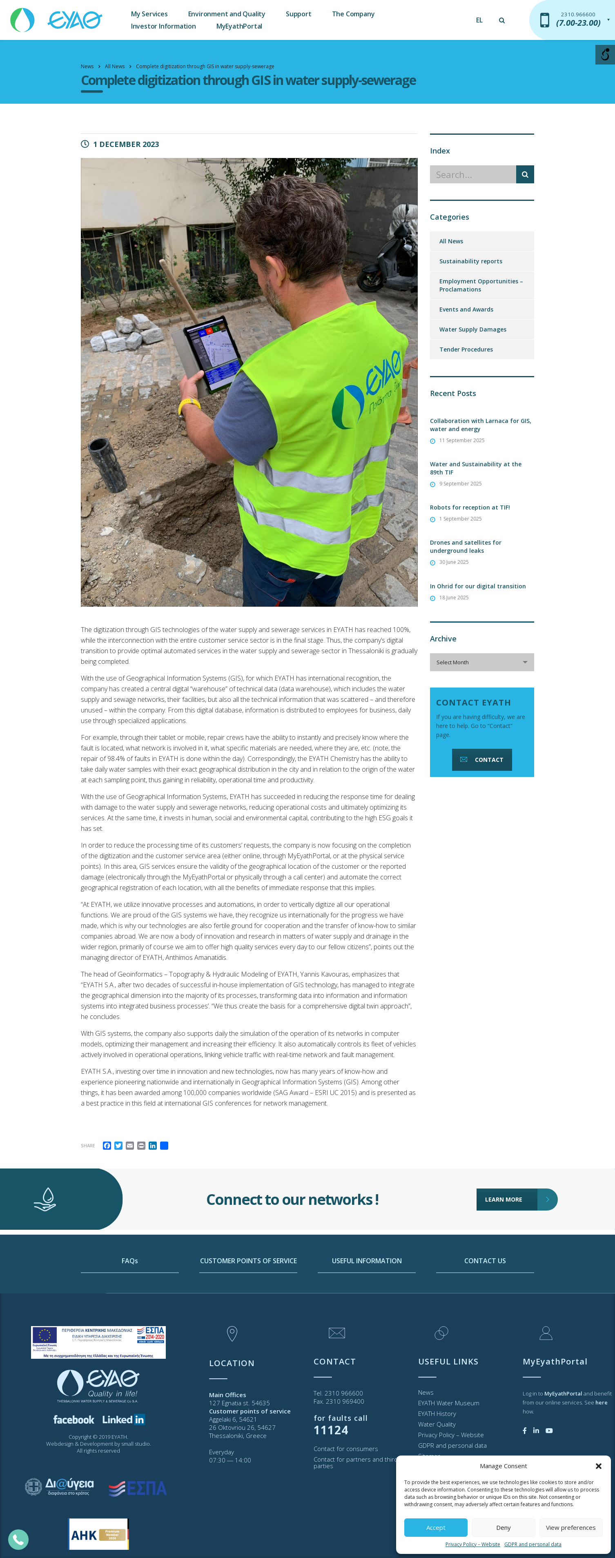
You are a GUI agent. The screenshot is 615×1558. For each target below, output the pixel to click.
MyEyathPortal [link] (239, 26)
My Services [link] (149, 13)
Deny (503, 1527)
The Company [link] (353, 13)
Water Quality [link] (437, 1424)
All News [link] (451, 241)
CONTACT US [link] (485, 1295)
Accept (436, 1527)
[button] (599, 1466)
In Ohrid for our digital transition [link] (478, 586)
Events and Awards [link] (466, 309)
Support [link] (299, 13)
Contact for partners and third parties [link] (356, 1462)
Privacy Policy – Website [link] (473, 1544)
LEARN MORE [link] (511, 1164)
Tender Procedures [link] (466, 349)
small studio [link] (135, 1443)
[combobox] (482, 662)
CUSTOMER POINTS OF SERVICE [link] (248, 1295)
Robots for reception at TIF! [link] (470, 507)
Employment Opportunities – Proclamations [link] (481, 285)
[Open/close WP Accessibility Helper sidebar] (605, 55)
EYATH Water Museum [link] (448, 1403)
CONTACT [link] (481, 759)
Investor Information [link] (163, 26)
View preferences (571, 1527)
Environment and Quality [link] (226, 13)
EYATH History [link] (437, 1413)
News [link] (426, 1392)
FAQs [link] (130, 1295)
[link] (57, 16)
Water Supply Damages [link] (472, 329)
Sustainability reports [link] (470, 261)
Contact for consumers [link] (346, 1448)
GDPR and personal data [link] (533, 1544)
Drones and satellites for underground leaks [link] (465, 546)
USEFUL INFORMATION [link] (367, 1295)
